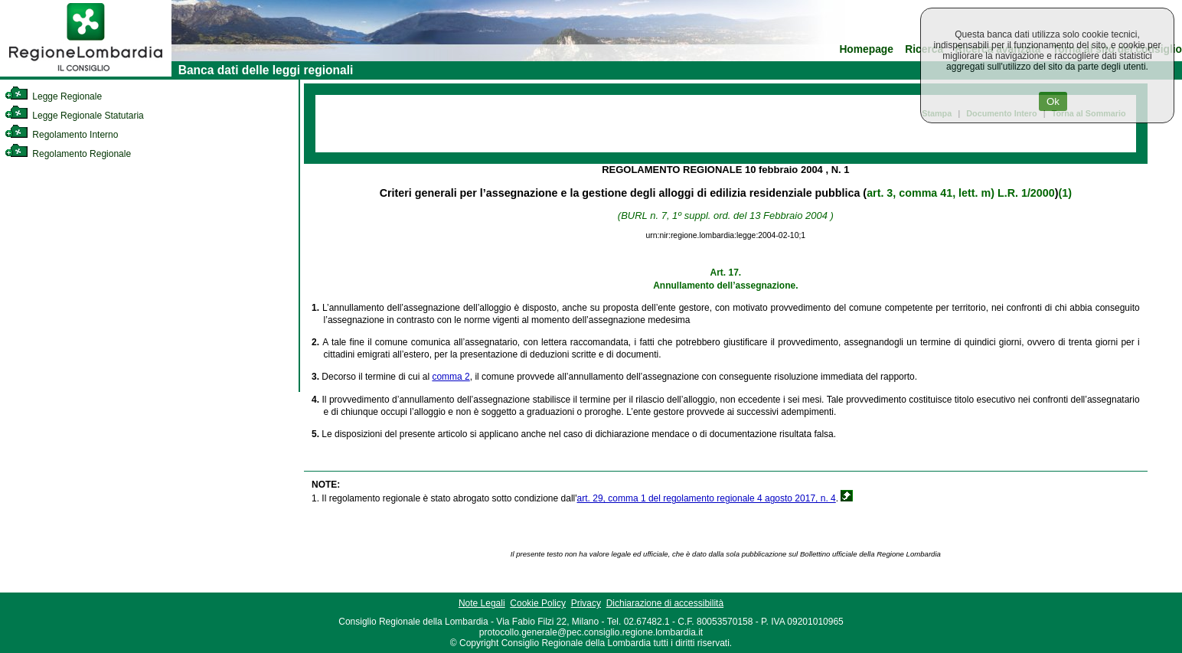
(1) (1064, 193)
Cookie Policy (538, 603)
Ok (1053, 101)
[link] (85, 73)
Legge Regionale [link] (53, 96)
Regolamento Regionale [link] (68, 154)
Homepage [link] (866, 49)
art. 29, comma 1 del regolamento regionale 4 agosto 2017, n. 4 (706, 498)
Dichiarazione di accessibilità (664, 603)
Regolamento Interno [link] (61, 134)
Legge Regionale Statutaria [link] (74, 115)
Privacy (586, 603)
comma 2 (450, 376)
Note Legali (482, 603)
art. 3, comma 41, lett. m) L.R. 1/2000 (961, 193)
